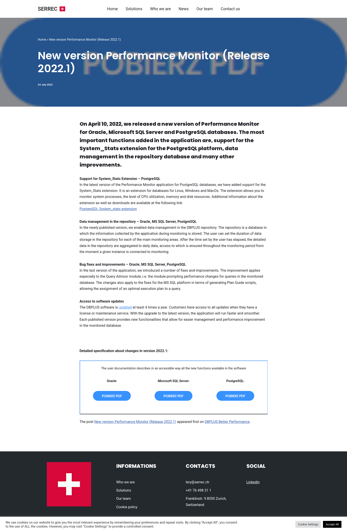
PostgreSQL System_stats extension (108, 209)
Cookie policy (126, 507)
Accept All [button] (332, 524)
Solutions (134, 8)
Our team (204, 8)
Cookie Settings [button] (308, 524)
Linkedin (253, 482)
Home (112, 8)
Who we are (160, 8)
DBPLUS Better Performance (227, 422)
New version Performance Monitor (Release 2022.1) (135, 422)
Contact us (230, 8)
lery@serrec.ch (197, 482)
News (184, 8)
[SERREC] (51, 9)
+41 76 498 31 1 (198, 490)
